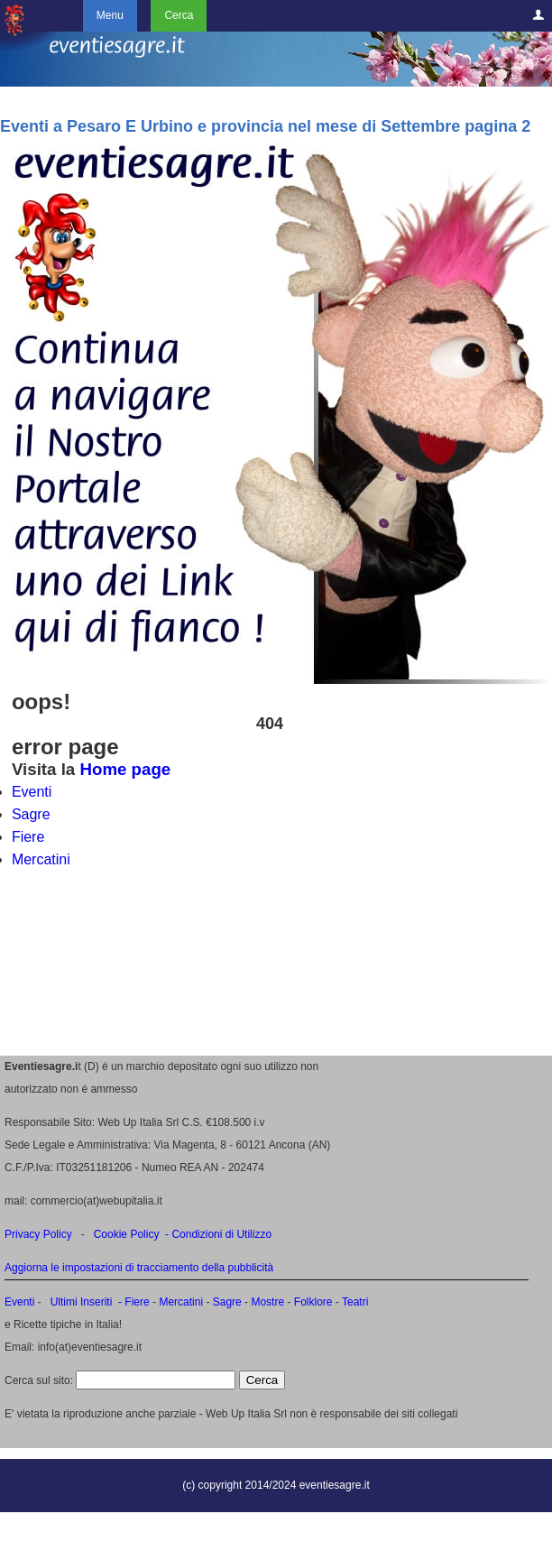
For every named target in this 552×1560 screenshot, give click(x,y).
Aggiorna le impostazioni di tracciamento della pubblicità (139, 1267)
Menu (110, 15)
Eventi (31, 791)
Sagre (31, 814)
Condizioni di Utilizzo (221, 1234)
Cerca (178, 15)
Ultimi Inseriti (79, 1302)
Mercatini (41, 859)
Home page (124, 769)
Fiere (28, 837)
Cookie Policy (127, 1234)
